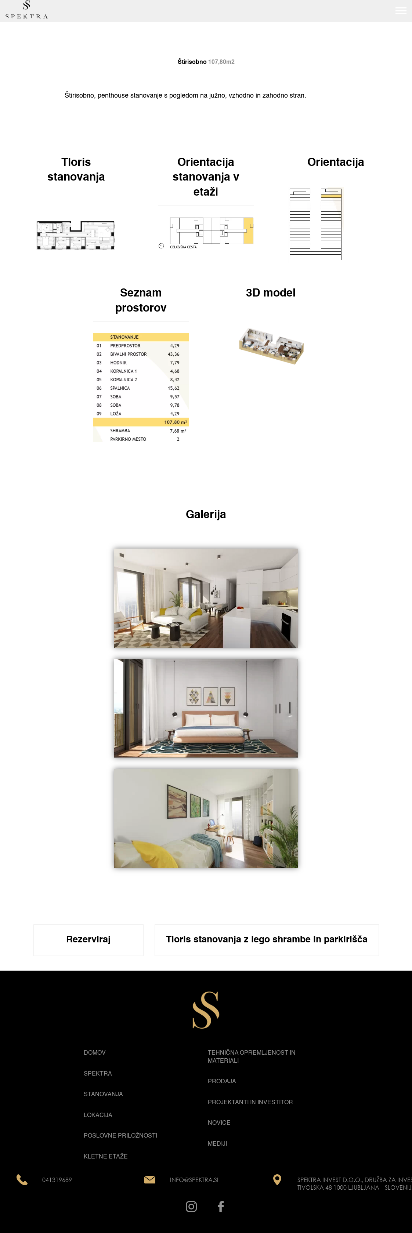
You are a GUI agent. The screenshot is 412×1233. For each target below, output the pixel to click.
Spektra (98, 1074)
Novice (219, 1123)
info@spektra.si (194, 1179)
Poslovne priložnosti (120, 1136)
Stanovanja (103, 1095)
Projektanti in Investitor (250, 1103)
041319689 (57, 1179)
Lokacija (98, 1116)
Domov (95, 1053)
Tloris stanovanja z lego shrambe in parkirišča (267, 940)
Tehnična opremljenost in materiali (252, 1057)
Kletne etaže (106, 1157)
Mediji (217, 1144)
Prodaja (222, 1082)
